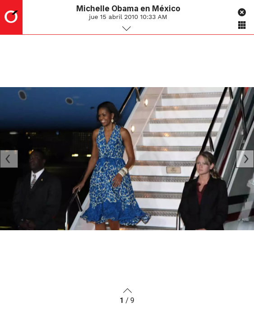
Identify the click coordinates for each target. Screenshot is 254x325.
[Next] (245, 159)
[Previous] (9, 159)
